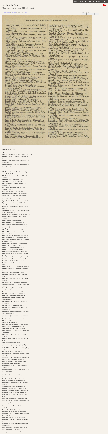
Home (75, 1)
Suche (83, 2)
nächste (14, 12)
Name (84, 14)
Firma (92, 14)
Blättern (98, 1)
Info (91, 2)
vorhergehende (6, 12)
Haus (88, 14)
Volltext (96, 14)
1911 (26, 12)
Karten (104, 1)
